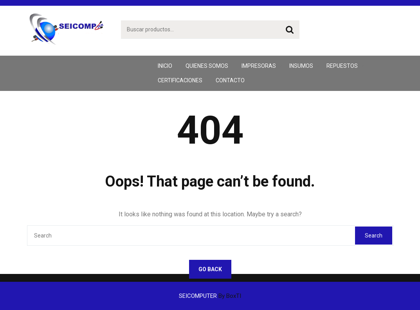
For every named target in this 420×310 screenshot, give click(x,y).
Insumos (301, 68)
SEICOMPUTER (210, 295)
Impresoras (259, 68)
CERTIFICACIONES (180, 82)
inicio (165, 68)
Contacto (230, 82)
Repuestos (342, 68)
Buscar (289, 29)
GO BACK (210, 269)
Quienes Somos (207, 68)
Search (373, 235)
